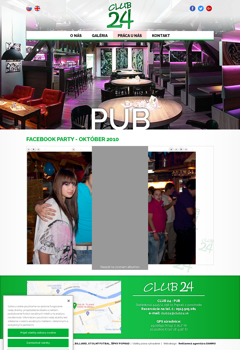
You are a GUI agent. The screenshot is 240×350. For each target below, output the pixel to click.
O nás (76, 35)
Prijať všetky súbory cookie (38, 341)
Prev (29, 50)
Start (37, 50)
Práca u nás (130, 35)
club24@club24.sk (175, 313)
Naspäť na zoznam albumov (120, 267)
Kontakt (161, 35)
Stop (45, 50)
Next (53, 50)
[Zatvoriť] (68, 309)
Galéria (100, 35)
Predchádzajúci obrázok (49, 150)
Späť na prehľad (190, 149)
